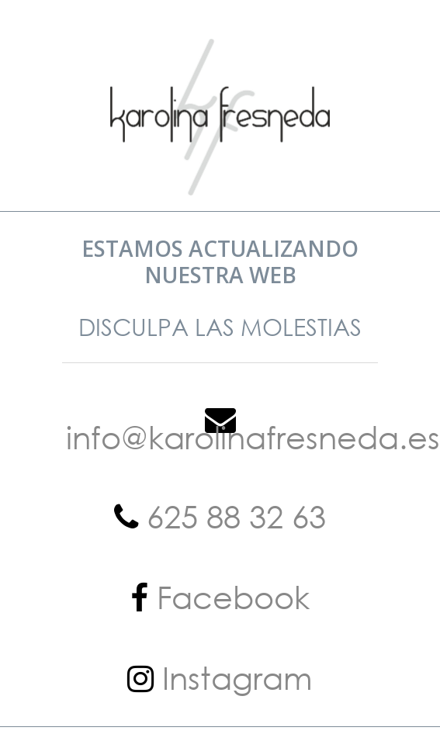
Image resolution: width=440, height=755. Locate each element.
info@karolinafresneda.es (253, 436)
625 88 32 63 (232, 516)
